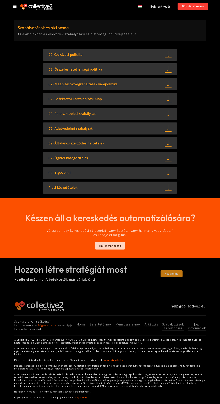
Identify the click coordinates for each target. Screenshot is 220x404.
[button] (138, 6)
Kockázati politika (113, 360)
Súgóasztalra (47, 327)
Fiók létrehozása (193, 6)
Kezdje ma (171, 275)
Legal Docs (81, 397)
